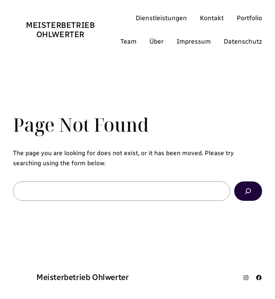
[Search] (248, 191)
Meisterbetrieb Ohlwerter (60, 29)
